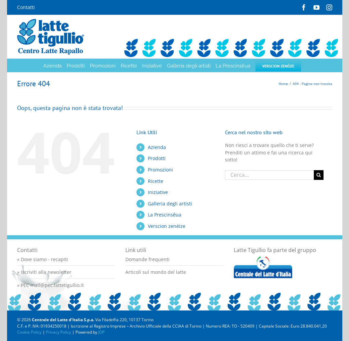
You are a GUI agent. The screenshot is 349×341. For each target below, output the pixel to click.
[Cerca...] (269, 175)
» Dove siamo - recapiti (42, 259)
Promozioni (160, 169)
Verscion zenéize (166, 226)
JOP (101, 332)
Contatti (26, 7)
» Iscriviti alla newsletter (44, 272)
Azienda (157, 147)
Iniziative (158, 192)
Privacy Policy (58, 332)
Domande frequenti (147, 259)
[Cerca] (319, 175)
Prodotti (157, 158)
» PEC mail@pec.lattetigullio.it (50, 285)
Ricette (155, 181)
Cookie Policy (29, 332)
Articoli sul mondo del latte (155, 272)
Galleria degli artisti (170, 203)
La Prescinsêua (164, 214)
